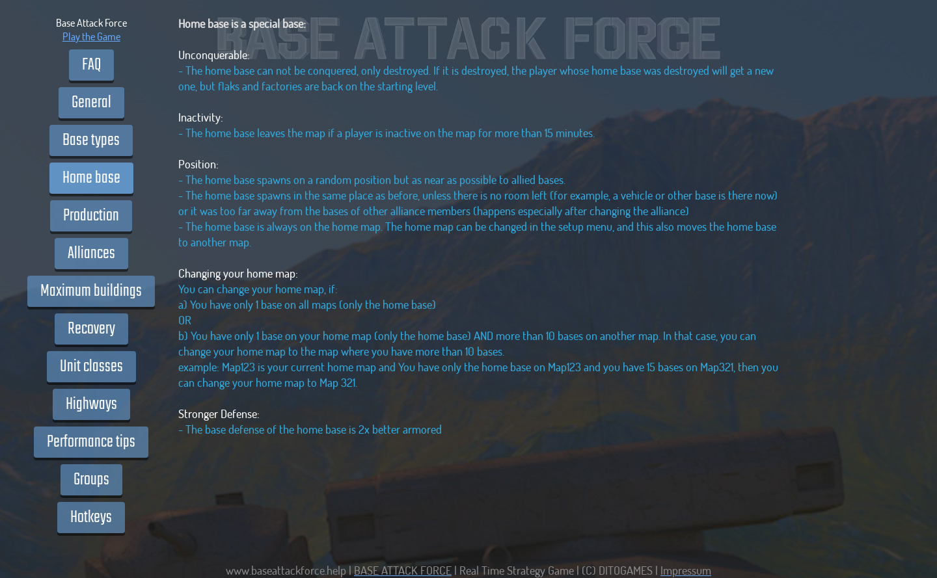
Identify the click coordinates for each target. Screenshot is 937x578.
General (91, 102)
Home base (91, 178)
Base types (91, 140)
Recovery (91, 329)
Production (91, 216)
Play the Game (91, 36)
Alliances (91, 253)
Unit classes (91, 366)
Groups (91, 479)
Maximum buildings (91, 291)
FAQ (91, 65)
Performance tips (91, 442)
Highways (91, 404)
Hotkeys (91, 517)
